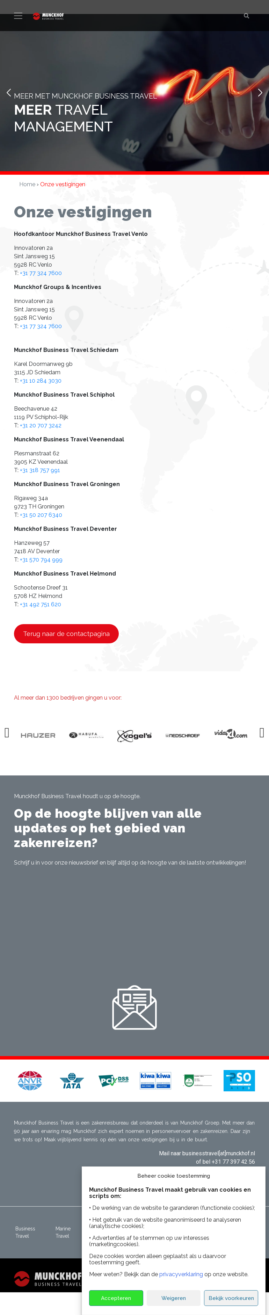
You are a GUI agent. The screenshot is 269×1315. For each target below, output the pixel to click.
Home (27, 184)
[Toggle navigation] (18, 15)
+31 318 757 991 (40, 470)
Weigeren (173, 1298)
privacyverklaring (181, 1274)
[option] (46, 736)
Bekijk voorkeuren (231, 1298)
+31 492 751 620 (40, 604)
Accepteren (116, 1298)
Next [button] (263, 735)
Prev (9, 92)
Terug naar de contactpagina (66, 633)
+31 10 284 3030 (40, 380)
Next (260, 92)
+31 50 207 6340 (41, 515)
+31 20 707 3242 (40, 425)
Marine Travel (63, 1232)
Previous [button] (8, 735)
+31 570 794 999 (41, 559)
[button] (29, 1080)
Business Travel (25, 1232)
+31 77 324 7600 (41, 273)
